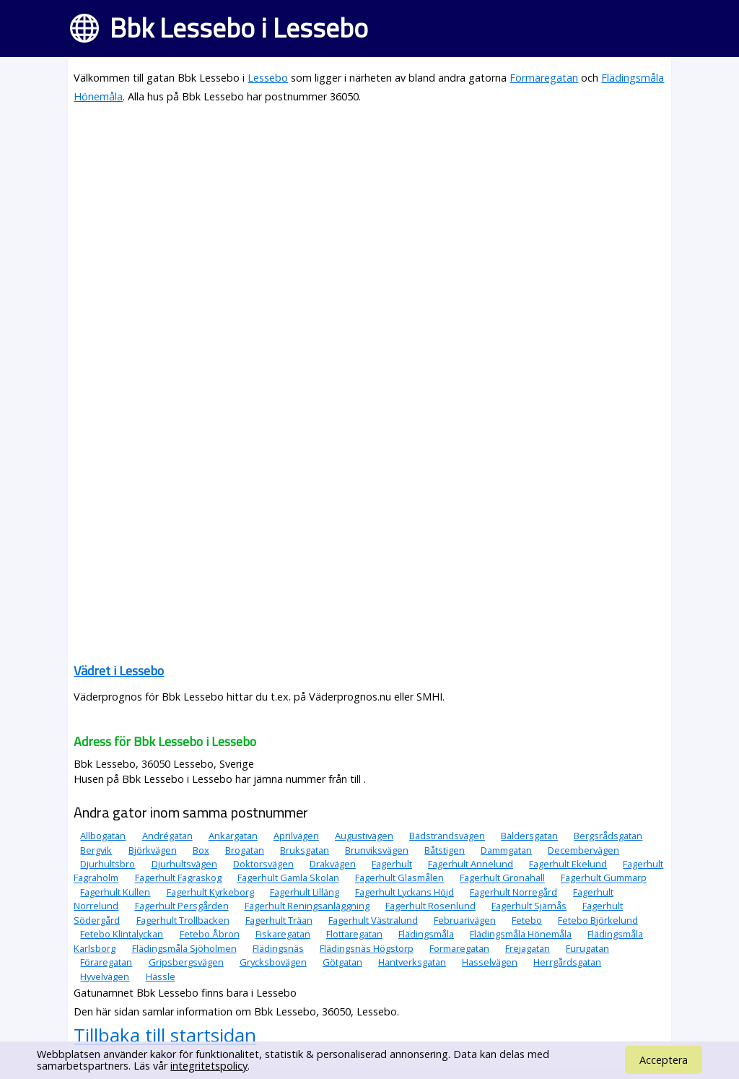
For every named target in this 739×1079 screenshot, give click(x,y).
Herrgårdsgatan (567, 962)
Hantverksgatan (412, 962)
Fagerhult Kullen (115, 891)
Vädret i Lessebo (119, 670)
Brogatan (244, 850)
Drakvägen (333, 863)
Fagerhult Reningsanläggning (307, 905)
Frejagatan (527, 948)
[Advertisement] (369, 218)
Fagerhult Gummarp (604, 878)
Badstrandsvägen (447, 835)
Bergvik (96, 850)
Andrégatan (167, 835)
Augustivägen (364, 835)
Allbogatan (103, 835)
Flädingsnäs (278, 948)
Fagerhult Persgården (182, 905)
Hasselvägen (489, 962)
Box (201, 850)
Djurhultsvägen (184, 863)
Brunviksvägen (376, 850)
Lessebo (268, 77)
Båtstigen (444, 850)
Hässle (160, 976)
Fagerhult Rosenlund (430, 905)
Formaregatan (544, 77)
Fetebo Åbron (210, 933)
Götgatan (342, 962)
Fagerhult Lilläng (304, 891)
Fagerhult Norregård (513, 891)
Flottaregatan (354, 933)
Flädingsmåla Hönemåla (521, 933)
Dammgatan (506, 850)
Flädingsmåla (426, 933)
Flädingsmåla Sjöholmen (184, 948)
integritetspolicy (209, 1065)
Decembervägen (583, 850)
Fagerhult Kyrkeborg (210, 891)
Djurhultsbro (107, 863)
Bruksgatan (304, 850)
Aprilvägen (296, 835)
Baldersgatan (529, 835)
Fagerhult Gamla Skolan (288, 878)
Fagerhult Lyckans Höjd (404, 891)
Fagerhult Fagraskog (178, 878)
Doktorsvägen (263, 863)
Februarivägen (465, 920)
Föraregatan (106, 962)
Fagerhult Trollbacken (182, 920)
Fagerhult (392, 863)
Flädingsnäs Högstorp (367, 948)
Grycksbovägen (273, 962)
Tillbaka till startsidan (165, 1035)
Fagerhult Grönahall (502, 878)
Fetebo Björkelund (598, 920)
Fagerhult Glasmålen (399, 878)
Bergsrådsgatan (608, 835)
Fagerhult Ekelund (568, 863)
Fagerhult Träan (278, 920)
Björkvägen (152, 850)
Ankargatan (233, 835)
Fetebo (527, 920)
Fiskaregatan (282, 933)
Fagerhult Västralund (373, 920)
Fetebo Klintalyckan (121, 933)
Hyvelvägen (104, 976)
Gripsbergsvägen (186, 962)
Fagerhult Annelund (470, 863)
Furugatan (587, 948)
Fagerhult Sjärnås (529, 905)
